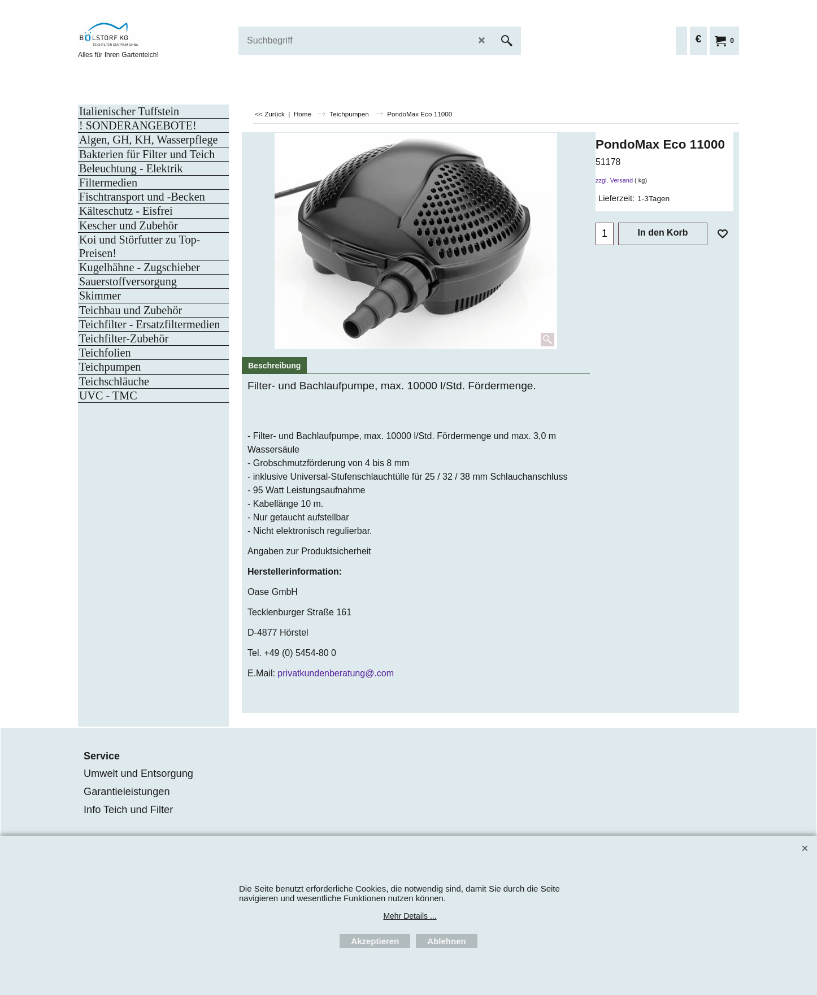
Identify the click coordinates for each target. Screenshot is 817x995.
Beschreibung (274, 365)
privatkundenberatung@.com (335, 673)
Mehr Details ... (409, 915)
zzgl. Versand (614, 180)
